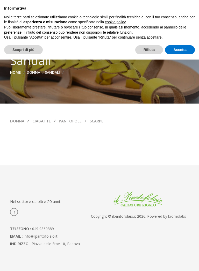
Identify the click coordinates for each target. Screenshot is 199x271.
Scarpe (96, 120)
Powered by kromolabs (166, 216)
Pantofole (70, 120)
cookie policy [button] (115, 22)
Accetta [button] (180, 50)
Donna (33, 72)
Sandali (52, 72)
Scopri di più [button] (23, 50)
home (15, 72)
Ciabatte (41, 120)
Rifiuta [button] (149, 50)
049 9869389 (43, 228)
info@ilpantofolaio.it (41, 236)
